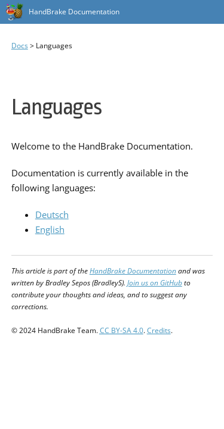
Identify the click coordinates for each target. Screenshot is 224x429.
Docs (19, 46)
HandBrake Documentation (74, 12)
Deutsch (52, 214)
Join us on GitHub (154, 283)
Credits (159, 330)
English (50, 229)
